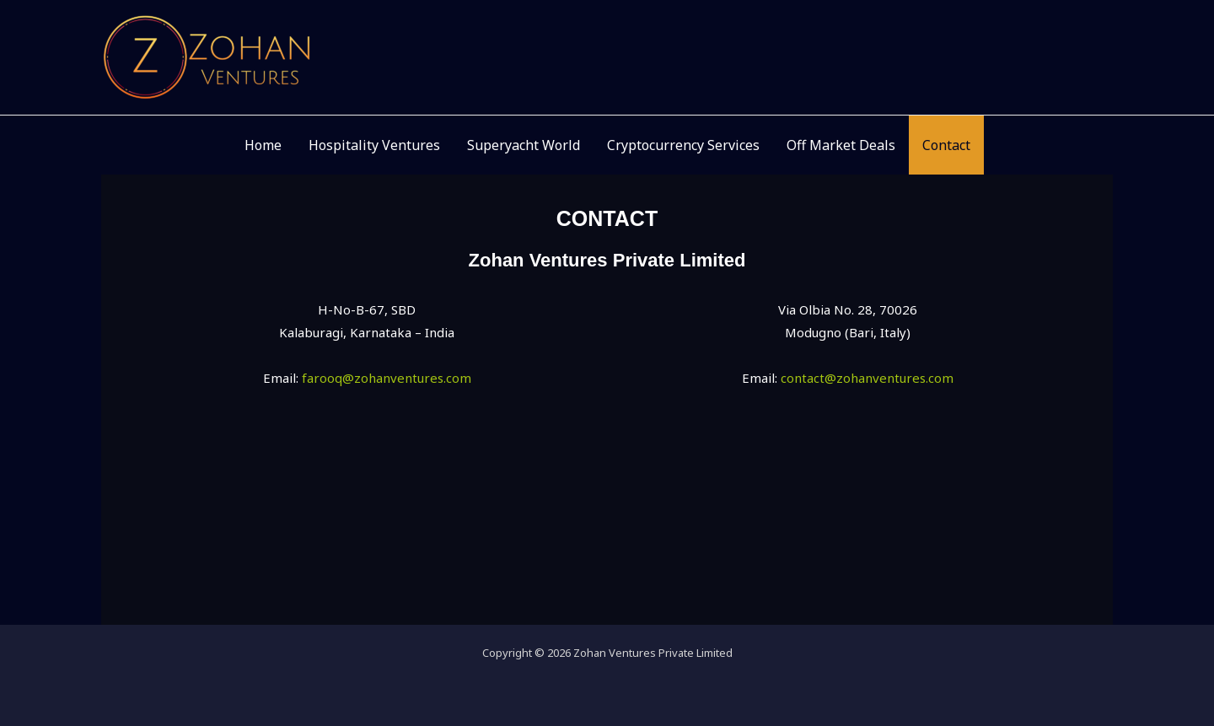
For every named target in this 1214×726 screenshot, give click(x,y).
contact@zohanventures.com (867, 377)
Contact (946, 145)
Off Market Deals (841, 145)
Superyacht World (523, 145)
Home (263, 145)
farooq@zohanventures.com (386, 377)
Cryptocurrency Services (683, 145)
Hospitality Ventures (374, 145)
